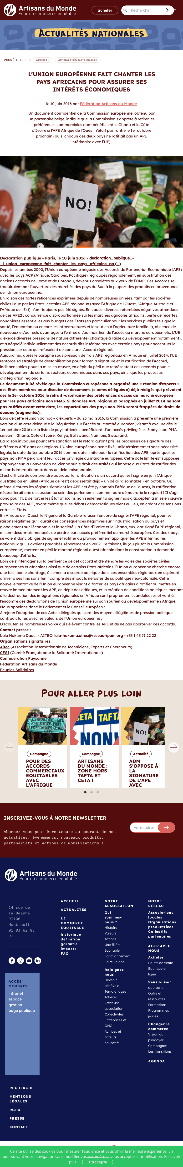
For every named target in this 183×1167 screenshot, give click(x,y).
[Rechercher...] (145, 10)
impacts (68, 949)
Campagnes (158, 1046)
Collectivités (114, 1014)
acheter (105, 10)
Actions (110, 939)
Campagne (39, 754)
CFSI (4, 652)
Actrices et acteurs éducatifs (113, 1037)
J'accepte (97, 1162)
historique (71, 934)
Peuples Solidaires (17, 669)
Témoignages (115, 991)
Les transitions (160, 1051)
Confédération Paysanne (23, 658)
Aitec (5, 646)
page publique (22, 1010)
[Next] (173, 747)
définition (70, 939)
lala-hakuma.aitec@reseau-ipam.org (88, 635)
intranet (16, 993)
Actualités (73, 910)
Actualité (140, 754)
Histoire (111, 927)
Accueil (70, 901)
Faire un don (115, 962)
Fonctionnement (117, 956)
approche (155, 987)
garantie (69, 944)
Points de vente (160, 963)
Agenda (156, 1061)
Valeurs (110, 933)
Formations (157, 1005)
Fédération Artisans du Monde (108, 103)
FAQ (65, 953)
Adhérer (111, 997)
